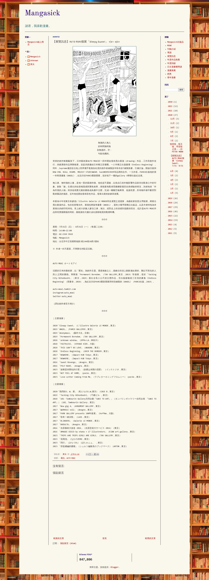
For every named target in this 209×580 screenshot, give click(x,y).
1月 (172, 193)
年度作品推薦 (173, 60)
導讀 (169, 53)
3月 (172, 184)
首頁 (104, 538)
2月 (172, 189)
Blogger (114, 567)
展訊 (63, 458)
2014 (170, 220)
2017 (170, 207)
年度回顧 (171, 63)
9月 (172, 132)
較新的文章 (58, 538)
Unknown (34, 61)
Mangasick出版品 (175, 42)
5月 (172, 176)
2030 (170, 102)
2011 (170, 233)
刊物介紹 (171, 49)
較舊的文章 (150, 538)
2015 (170, 216)
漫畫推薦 (171, 71)
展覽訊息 (171, 56)
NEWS (169, 46)
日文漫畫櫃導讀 (174, 67)
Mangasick (42, 13)
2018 (170, 203)
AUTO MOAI (71, 458)
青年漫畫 (171, 78)
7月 (172, 141)
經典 (169, 74)
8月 (172, 136)
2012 (170, 229)
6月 (172, 171)
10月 (173, 128)
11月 (173, 123)
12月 (173, 119)
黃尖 (32, 64)
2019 (170, 199)
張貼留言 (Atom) (68, 544)
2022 (170, 106)
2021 (170, 111)
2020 (170, 115)
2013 (170, 225)
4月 (172, 180)
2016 (170, 212)
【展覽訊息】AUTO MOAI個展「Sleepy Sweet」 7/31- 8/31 (177, 161)
